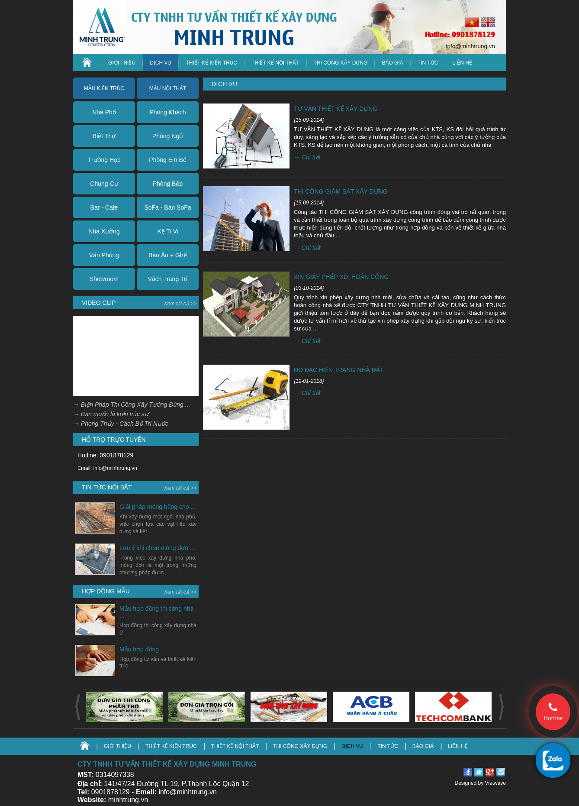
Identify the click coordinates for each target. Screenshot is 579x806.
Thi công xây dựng (341, 63)
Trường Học (104, 159)
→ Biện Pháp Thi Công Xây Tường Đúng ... (131, 404)
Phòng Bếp (168, 183)
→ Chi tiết (307, 157)
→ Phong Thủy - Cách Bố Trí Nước (120, 423)
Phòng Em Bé (167, 159)
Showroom (104, 278)
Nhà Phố (104, 112)
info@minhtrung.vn (470, 46)
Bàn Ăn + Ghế (167, 255)
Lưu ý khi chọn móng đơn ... (157, 547)
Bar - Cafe (104, 207)
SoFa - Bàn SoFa (167, 207)
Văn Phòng (104, 255)
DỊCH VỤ (160, 63)
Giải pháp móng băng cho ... (157, 506)
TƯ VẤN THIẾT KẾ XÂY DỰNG (335, 108)
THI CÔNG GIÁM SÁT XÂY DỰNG (341, 191)
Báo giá (392, 63)
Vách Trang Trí (168, 278)
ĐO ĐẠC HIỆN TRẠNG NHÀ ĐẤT (338, 369)
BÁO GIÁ (423, 746)
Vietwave (495, 783)
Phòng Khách (167, 112)
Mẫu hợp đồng (139, 649)
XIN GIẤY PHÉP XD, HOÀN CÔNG (341, 276)
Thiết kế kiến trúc (211, 63)
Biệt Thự (104, 136)
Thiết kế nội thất (275, 63)
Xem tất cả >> (180, 304)
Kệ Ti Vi (167, 231)
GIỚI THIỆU (121, 63)
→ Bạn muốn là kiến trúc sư (110, 414)
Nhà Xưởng (103, 231)
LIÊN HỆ (462, 63)
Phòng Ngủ (167, 136)
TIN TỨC (428, 63)
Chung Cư (104, 183)
